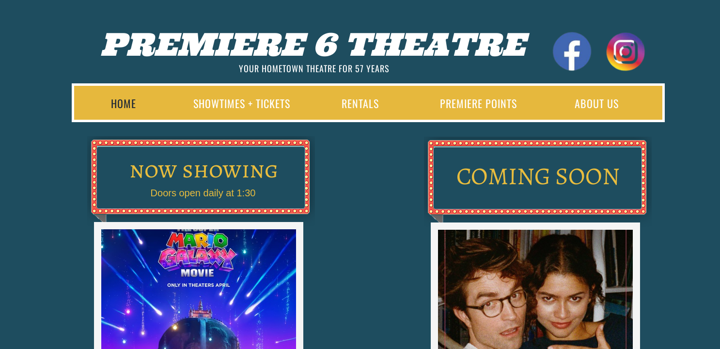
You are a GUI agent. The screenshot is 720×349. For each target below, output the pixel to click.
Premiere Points (478, 103)
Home (123, 103)
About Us (597, 103)
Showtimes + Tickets (241, 103)
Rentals (360, 103)
